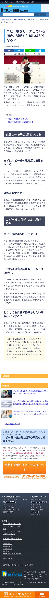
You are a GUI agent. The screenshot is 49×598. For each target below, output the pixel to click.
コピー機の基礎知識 (11, 46)
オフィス (9, 54)
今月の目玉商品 (36, 499)
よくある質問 (7, 549)
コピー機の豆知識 (20, 54)
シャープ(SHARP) (9, 507)
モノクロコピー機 (37, 509)
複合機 (37, 54)
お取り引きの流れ (9, 534)
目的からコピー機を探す (39, 502)
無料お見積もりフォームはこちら (24, 467)
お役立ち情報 (7, 544)
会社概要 (6, 551)
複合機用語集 (7, 546)
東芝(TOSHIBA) (8, 512)
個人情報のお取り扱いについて (13, 565)
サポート (30, 54)
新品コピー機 (35, 504)
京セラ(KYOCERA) (9, 502)
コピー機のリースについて (12, 524)
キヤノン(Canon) (8, 504)
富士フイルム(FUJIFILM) (11, 509)
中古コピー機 (35, 514)
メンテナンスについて (10, 536)
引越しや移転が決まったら (19, 119)
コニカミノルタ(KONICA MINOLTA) (15, 499)
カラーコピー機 (36, 507)
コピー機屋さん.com (12, 424)
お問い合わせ (7, 559)
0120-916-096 (17, 594)
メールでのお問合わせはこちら (42, 594)
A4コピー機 (35, 512)
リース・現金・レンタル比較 (12, 531)
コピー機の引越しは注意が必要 (20, 122)
